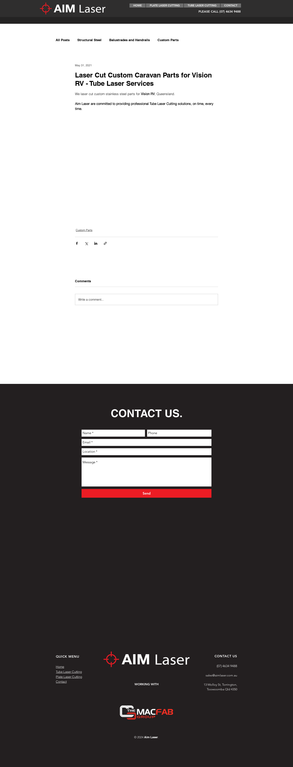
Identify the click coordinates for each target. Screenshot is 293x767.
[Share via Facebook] (77, 243)
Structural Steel (89, 40)
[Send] (146, 493)
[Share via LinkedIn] (96, 243)
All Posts (63, 40)
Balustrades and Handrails (129, 40)
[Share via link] (105, 243)
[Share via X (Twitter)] (86, 243)
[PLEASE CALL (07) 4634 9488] (219, 11)
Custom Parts (168, 40)
